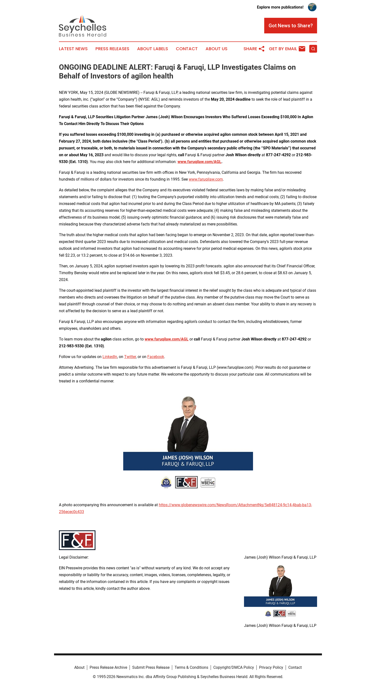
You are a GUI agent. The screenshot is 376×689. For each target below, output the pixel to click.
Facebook (155, 356)
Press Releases (112, 48)
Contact (187, 48)
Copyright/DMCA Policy (233, 667)
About (79, 667)
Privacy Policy (271, 667)
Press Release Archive (108, 667)
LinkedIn (110, 356)
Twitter (130, 356)
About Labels (152, 48)
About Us (216, 48)
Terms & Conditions (191, 667)
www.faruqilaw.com (206, 179)
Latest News (73, 48)
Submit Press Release (150, 667)
